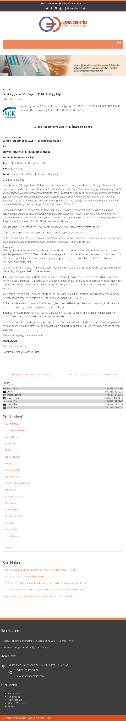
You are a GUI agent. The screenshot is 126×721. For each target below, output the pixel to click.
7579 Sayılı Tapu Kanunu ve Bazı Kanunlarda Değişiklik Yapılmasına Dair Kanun (46, 583)
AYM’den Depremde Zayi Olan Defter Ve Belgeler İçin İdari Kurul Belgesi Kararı (45, 589)
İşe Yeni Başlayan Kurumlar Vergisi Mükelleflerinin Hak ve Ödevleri (39, 596)
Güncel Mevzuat (14, 703)
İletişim (8, 463)
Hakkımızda (11, 450)
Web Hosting (46, 717)
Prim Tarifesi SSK (14, 516)
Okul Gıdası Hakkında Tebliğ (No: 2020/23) (28, 374)
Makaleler (10, 489)
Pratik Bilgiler (12, 509)
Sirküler (9, 522)
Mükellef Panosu (14, 496)
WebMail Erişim (77, 8)
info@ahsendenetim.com (74, 3)
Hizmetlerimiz (12, 456)
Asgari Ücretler (12, 436)
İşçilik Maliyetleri (13, 476)
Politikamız (10, 502)
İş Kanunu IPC (12, 469)
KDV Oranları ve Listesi (17, 483)
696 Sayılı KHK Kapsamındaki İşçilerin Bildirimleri (94, 374)
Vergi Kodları (11, 529)
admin (21, 99)
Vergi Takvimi (12, 536)
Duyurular (10, 443)
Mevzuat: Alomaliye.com (14, 717)
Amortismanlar (12, 423)
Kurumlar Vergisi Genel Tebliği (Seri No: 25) (27, 576)
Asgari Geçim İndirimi (16, 430)
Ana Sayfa (11, 693)
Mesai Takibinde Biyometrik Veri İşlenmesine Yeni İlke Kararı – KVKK (40, 569)
